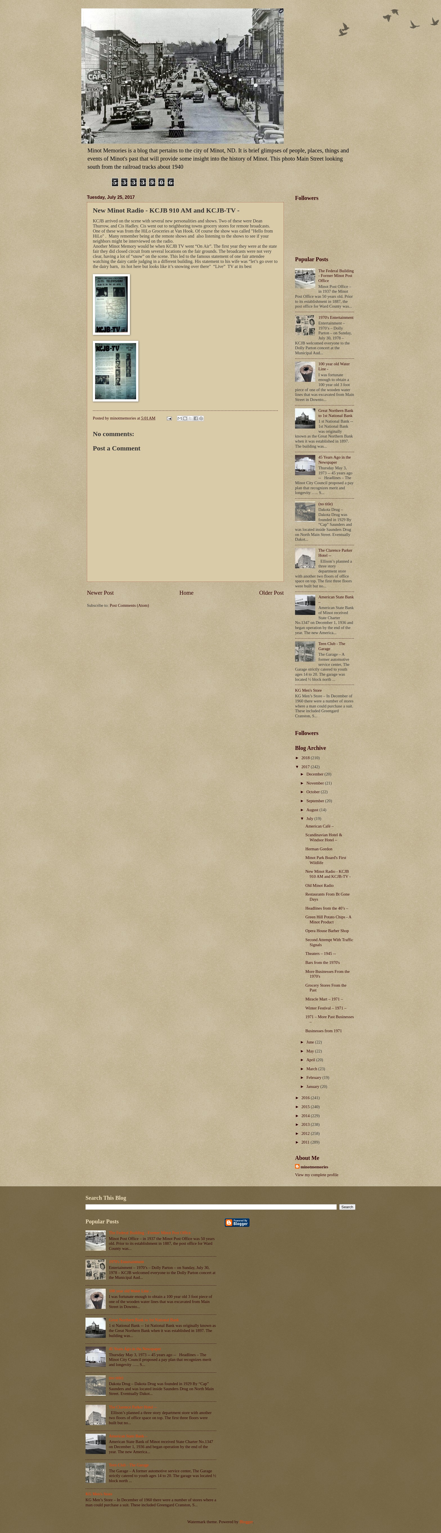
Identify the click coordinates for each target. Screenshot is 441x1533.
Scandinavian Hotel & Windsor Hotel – (323, 837)
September (315, 801)
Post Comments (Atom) (129, 605)
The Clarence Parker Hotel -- (133, 1407)
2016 (306, 1097)
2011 (306, 1142)
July (310, 818)
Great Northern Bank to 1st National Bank (335, 413)
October (313, 792)
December (315, 774)
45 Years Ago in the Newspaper (334, 460)
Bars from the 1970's (322, 962)
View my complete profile (316, 1175)
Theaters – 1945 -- (320, 953)
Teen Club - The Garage (129, 1465)
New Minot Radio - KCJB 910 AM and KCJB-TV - (328, 874)
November (315, 783)
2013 (306, 1124)
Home (186, 593)
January (313, 1086)
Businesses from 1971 (323, 1031)
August (312, 810)
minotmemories (314, 1167)
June (310, 1042)
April (311, 1060)
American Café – (319, 826)
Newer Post (100, 593)
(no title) (325, 504)
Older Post (271, 593)
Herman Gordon (318, 849)
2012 (306, 1133)
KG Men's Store (308, 690)
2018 (306, 758)
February (314, 1077)
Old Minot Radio (319, 885)
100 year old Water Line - (130, 1291)
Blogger (246, 1522)
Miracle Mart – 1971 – (324, 999)
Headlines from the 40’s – (326, 908)
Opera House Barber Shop (327, 930)
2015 (306, 1106)
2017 (306, 767)
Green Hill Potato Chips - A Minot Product (328, 919)
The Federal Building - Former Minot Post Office (336, 276)
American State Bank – (128, 1436)
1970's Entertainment (336, 317)
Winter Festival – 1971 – (325, 1008)
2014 (306, 1115)
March (312, 1069)
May (310, 1051)
